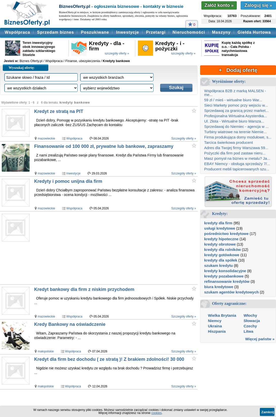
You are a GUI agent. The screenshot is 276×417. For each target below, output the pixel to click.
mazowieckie (46, 138)
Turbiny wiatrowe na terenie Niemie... (235, 132)
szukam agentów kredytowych (231, 292)
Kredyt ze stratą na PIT (58, 111)
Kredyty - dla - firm (106, 45)
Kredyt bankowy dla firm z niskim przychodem (84, 289)
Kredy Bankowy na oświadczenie (69, 324)
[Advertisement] (115, 248)
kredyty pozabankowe (224, 276)
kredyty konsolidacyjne (225, 271)
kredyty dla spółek (220, 260)
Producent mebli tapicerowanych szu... (236, 169)
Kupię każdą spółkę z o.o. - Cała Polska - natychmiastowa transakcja (238, 49)
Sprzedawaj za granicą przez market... (236, 110)
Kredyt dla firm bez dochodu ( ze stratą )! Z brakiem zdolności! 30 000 (109, 359)
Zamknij (267, 412)
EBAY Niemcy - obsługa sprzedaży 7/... (237, 164)
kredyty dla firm (218, 223)
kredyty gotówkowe (221, 255)
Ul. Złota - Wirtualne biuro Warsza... (234, 121)
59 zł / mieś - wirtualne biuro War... (233, 100)
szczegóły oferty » (117, 53)
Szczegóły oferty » (183, 138)
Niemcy (214, 321)
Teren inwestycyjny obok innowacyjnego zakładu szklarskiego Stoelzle (39, 49)
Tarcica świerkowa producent (228, 142)
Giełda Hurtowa (254, 32)
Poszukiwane (95, 32)
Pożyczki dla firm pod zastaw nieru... (235, 153)
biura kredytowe (218, 287)
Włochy (250, 315)
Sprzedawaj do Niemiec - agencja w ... (236, 126)
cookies (156, 413)
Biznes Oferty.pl (31, 61)
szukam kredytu (218, 265)
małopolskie (46, 351)
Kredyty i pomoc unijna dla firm (68, 181)
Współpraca (17, 32)
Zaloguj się (258, 5)
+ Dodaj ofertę (238, 70)
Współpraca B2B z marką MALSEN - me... (235, 93)
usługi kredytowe (219, 228)
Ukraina (215, 326)
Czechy (250, 326)
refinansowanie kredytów (226, 281)
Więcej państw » (259, 339)
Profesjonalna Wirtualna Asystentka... (235, 116)
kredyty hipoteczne (221, 239)
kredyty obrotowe (220, 244)
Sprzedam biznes (55, 32)
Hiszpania (217, 331)
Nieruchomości (189, 32)
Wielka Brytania (222, 315)
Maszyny (221, 32)
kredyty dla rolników (222, 249)
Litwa (248, 331)
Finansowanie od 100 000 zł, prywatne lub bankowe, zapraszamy (103, 146)
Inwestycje (127, 32)
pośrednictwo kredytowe (226, 233)
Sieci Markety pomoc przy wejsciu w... (236, 105)
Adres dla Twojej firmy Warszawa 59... (236, 148)
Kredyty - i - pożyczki (170, 45)
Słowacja (252, 321)
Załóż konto (218, 5)
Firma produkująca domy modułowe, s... (237, 137)
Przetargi (155, 32)
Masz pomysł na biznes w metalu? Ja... (237, 158)
